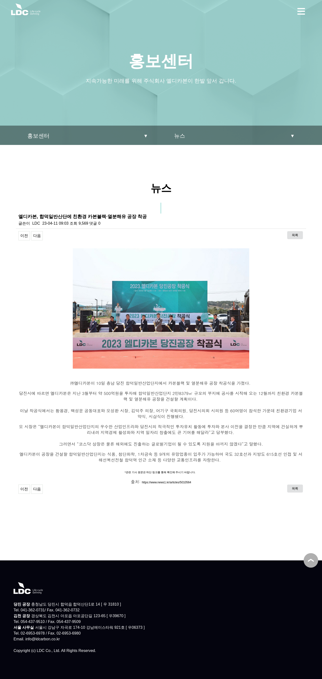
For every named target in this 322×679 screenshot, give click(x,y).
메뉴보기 (301, 10)
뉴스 (179, 136)
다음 (37, 236)
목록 (295, 235)
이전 (24, 236)
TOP (311, 560)
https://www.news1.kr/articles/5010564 (166, 482)
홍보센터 (38, 136)
